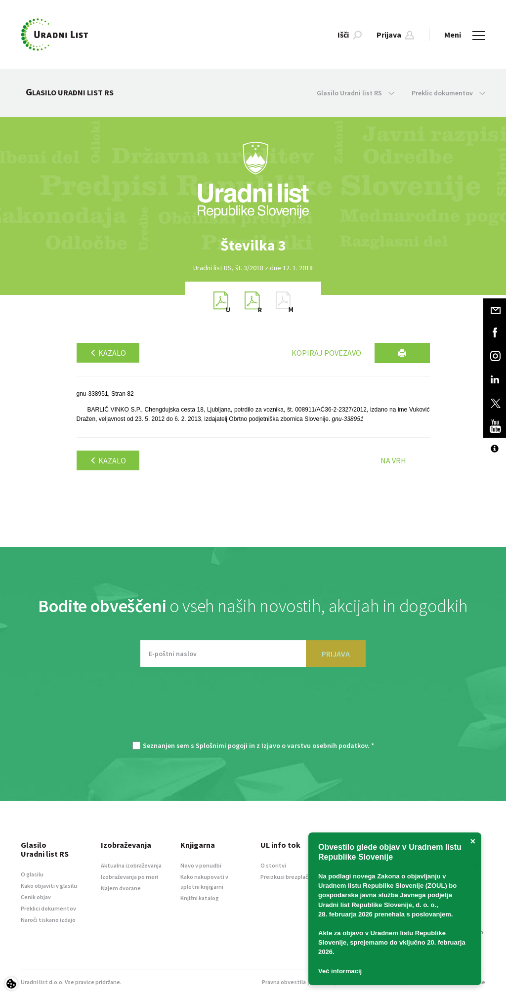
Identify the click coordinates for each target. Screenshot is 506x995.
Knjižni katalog (199, 898)
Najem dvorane (121, 888)
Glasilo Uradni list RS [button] (355, 92)
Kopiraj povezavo (326, 353)
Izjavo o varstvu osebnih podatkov (314, 745)
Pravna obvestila (284, 982)
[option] (253, 245)
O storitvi (273, 865)
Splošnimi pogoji (222, 745)
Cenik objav (36, 897)
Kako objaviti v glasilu (49, 885)
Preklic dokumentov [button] (448, 92)
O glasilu (32, 874)
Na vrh (393, 460)
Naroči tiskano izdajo (48, 919)
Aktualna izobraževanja (131, 865)
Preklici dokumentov (48, 908)
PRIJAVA (336, 654)
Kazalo (108, 353)
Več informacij (340, 971)
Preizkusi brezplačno (287, 876)
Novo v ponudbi (200, 865)
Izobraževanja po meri (129, 876)
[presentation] (253, 709)
